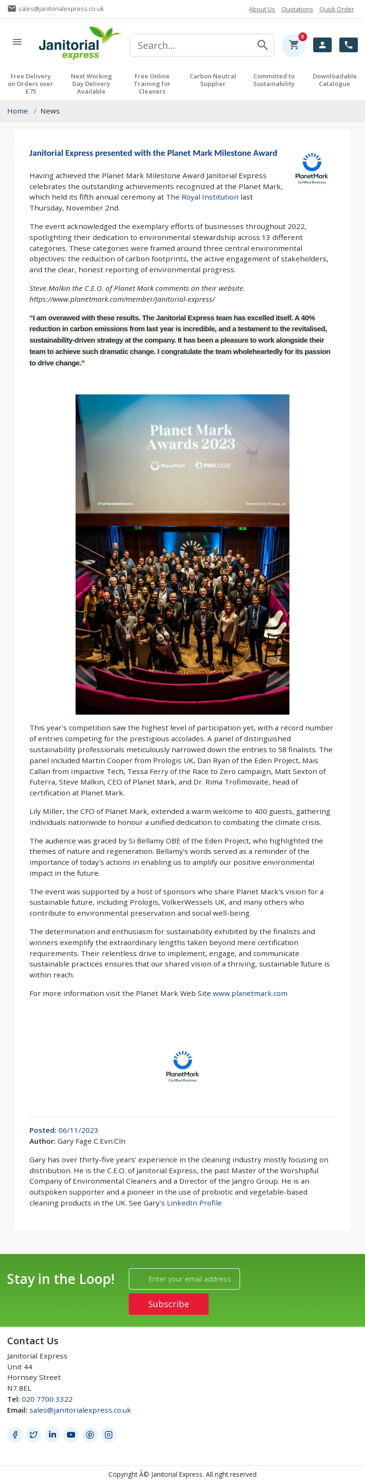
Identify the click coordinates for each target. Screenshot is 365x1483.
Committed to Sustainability (274, 80)
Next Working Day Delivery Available (91, 84)
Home (17, 110)
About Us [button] (262, 9)
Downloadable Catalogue (335, 80)
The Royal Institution (202, 196)
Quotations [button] (297, 9)
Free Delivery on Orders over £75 (30, 84)
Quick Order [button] (336, 9)
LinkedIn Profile (194, 1202)
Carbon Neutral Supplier (213, 80)
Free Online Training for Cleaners (152, 84)
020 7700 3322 (47, 1399)
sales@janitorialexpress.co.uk (80, 1410)
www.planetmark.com (250, 993)
